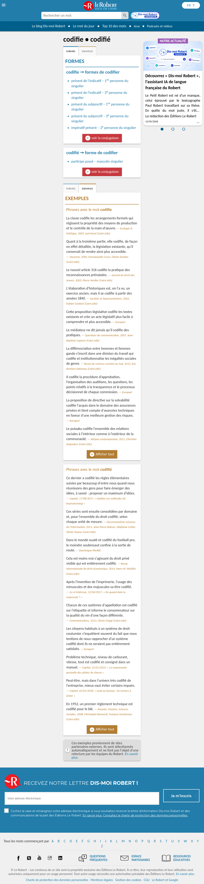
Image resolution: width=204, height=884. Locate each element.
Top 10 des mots (113, 26)
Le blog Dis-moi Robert (47, 26)
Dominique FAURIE (90, 550)
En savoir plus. (185, 874)
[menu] (4, 5)
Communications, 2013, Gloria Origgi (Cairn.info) (97, 620)
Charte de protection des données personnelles (57, 880)
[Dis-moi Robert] (146, 15)
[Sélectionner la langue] (191, 5)
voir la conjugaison (105, 138)
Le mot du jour (82, 26)
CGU (147, 880)
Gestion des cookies (128, 880)
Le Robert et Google (165, 880)
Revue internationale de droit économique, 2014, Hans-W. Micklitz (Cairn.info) (101, 568)
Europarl (120, 322)
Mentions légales (102, 880)
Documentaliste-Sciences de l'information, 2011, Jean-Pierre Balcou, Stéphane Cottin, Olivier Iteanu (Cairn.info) (101, 527)
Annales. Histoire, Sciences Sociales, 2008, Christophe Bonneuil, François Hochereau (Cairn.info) (99, 714)
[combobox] (81, 15)
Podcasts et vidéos (160, 26)
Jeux (136, 26)
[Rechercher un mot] (125, 15)
